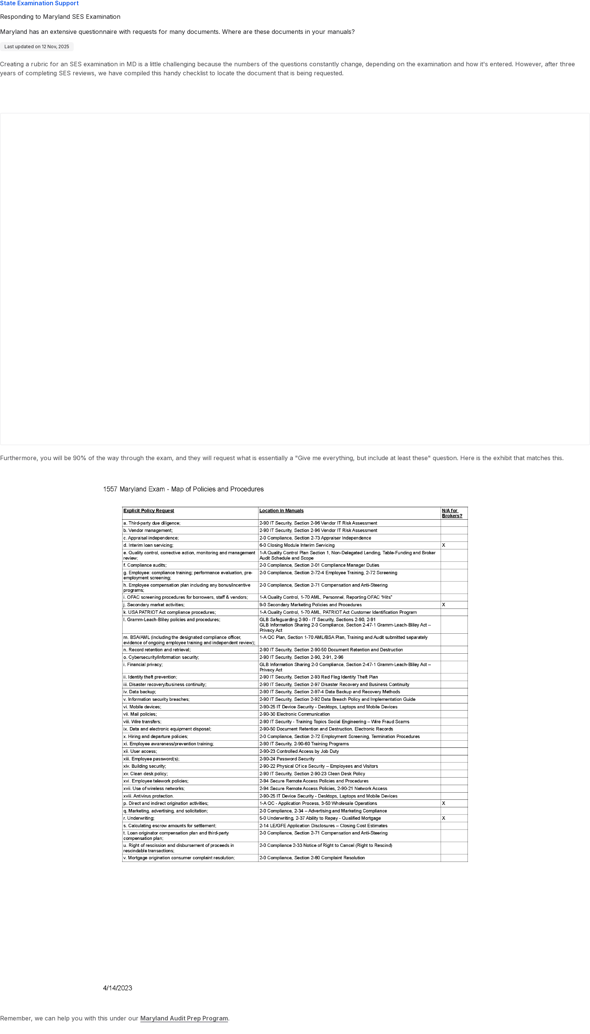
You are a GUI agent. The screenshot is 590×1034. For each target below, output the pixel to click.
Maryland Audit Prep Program (184, 1018)
